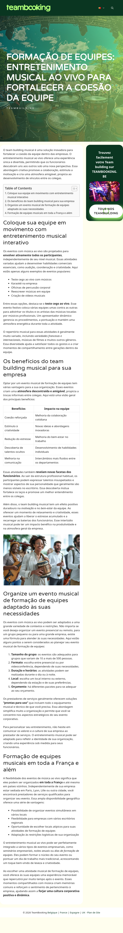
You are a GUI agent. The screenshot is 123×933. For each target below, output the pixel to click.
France (63, 912)
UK (83, 912)
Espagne (74, 912)
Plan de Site (93, 912)
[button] (112, 8)
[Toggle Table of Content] (72, 188)
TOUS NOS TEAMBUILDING (106, 211)
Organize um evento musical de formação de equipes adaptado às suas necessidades (38, 207)
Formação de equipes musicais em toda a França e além (39, 213)
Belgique (52, 912)
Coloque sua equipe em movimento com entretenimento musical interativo (40, 195)
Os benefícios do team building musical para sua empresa (40, 201)
